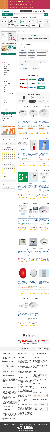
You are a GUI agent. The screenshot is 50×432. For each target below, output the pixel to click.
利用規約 (21, 424)
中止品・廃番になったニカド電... (7, 120)
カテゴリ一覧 (4, 109)
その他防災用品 (6, 98)
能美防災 (5, 81)
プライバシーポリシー (43, 424)
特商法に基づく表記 (30, 424)
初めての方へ (5, 17)
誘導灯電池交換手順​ (5, 118)
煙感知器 (23, 50)
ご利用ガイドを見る (42, 348)
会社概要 (33, 17)
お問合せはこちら (40, 395)
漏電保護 (5, 72)
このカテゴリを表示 (7, 64)
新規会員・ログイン (25, 11)
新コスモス (5, 89)
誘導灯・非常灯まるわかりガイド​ (7, 116)
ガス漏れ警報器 (6, 70)
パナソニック (41, 53)
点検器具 (5, 74)
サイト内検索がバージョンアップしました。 (8, 139)
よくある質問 (24, 17)
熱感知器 (5, 68)
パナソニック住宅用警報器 (8, 93)
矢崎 (4, 87)
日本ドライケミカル (7, 83)
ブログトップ (4, 122)
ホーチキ (5, 85)
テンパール (5, 91)
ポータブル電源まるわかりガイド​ (7, 114)
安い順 (46, 101)
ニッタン (5, 79)
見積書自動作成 (37, 11)
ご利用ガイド (14, 17)
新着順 (39, 101)
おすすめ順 (32, 101)
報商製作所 (5, 100)
